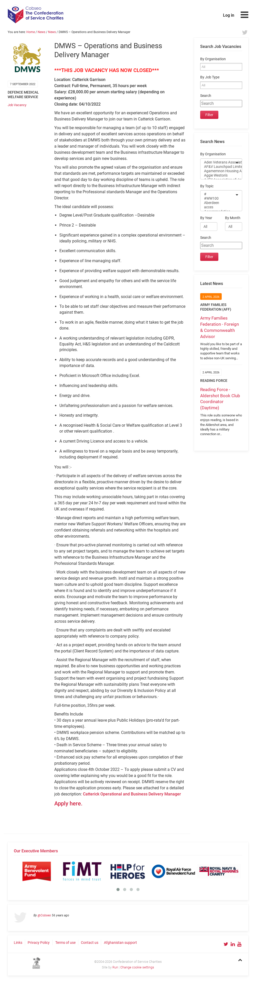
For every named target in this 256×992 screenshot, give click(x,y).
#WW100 (218, 198)
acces (218, 207)
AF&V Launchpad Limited (218, 167)
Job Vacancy (17, 105)
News (41, 32)
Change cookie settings (137, 967)
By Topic (207, 186)
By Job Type (209, 77)
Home (30, 32)
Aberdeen (218, 203)
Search (205, 96)
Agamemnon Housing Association (218, 171)
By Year (206, 218)
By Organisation (213, 59)
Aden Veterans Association (218, 162)
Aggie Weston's (218, 175)
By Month (232, 218)
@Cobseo (44, 915)
